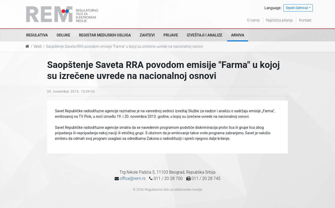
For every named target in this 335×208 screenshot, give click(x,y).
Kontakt (305, 20)
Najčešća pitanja (279, 20)
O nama (253, 20)
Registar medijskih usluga (105, 35)
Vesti (38, 46)
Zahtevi (147, 35)
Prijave (171, 35)
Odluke (63, 35)
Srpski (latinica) (297, 8)
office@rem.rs (133, 178)
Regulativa (37, 35)
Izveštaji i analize (204, 35)
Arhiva (237, 35)
